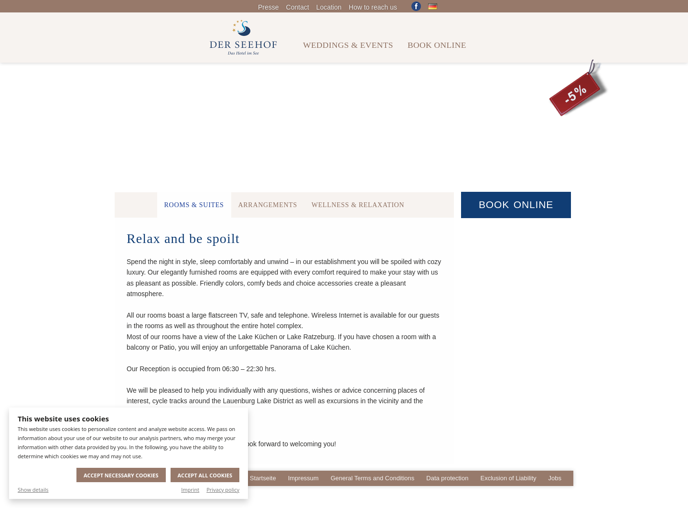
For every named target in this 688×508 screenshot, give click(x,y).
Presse (268, 7)
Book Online (516, 204)
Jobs (554, 478)
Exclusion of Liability (508, 478)
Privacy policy (222, 489)
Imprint (190, 489)
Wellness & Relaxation (358, 205)
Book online (437, 45)
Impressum (303, 478)
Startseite (263, 478)
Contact (297, 7)
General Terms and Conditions (372, 478)
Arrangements (268, 205)
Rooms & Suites (194, 205)
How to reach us (373, 7)
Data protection (447, 478)
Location (329, 7)
